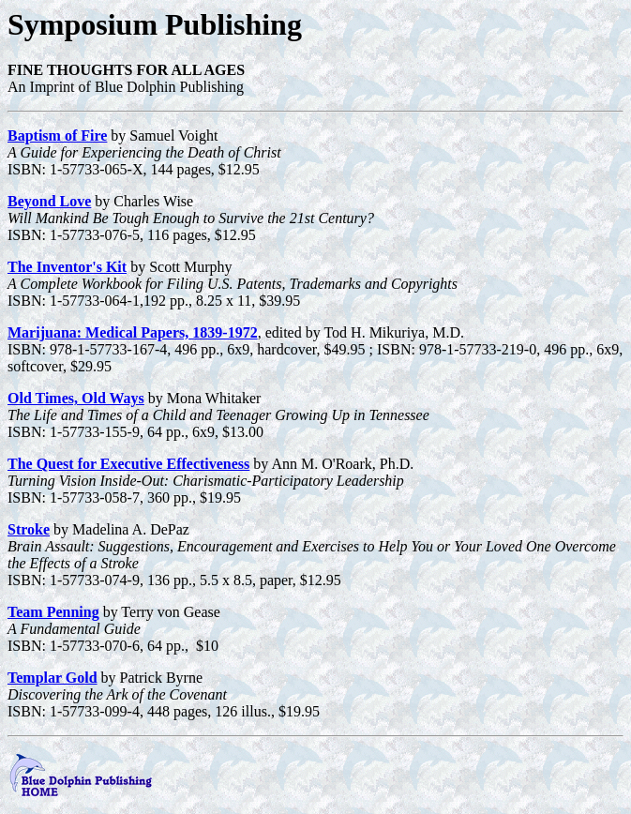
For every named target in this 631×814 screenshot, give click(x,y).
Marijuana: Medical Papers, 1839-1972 (133, 332)
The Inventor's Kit (67, 267)
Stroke (29, 529)
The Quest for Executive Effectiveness (128, 464)
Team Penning (53, 612)
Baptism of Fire (57, 135)
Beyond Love (49, 201)
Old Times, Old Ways (76, 398)
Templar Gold (53, 678)
